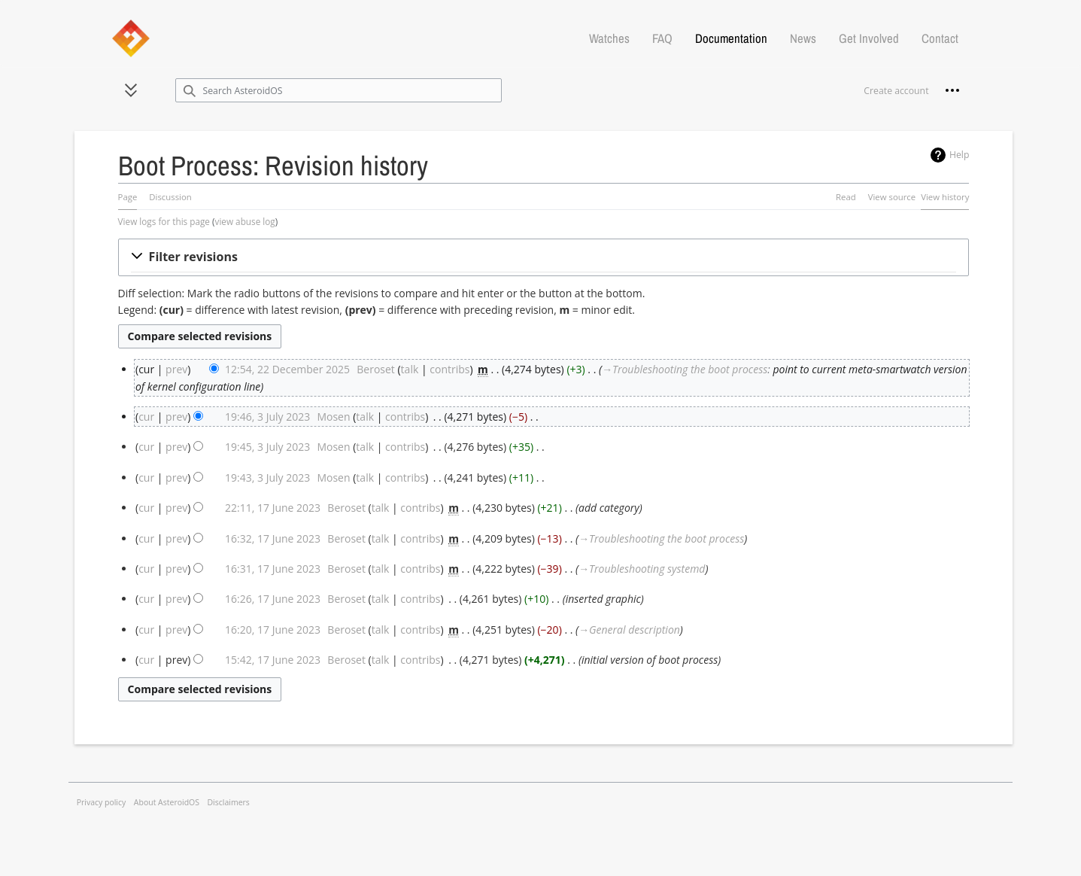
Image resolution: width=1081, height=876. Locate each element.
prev (176, 369)
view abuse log (245, 221)
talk (410, 369)
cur (146, 416)
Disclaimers (229, 802)
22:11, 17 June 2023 (272, 507)
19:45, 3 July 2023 (267, 447)
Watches (609, 38)
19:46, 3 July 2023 (267, 416)
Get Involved (869, 38)
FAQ (662, 38)
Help (959, 154)
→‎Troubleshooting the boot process (684, 369)
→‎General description (629, 629)
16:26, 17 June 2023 (272, 599)
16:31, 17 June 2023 (272, 568)
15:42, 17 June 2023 (272, 659)
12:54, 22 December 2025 (287, 369)
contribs (449, 369)
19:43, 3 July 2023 (267, 477)
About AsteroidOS (166, 802)
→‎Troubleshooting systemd (641, 568)
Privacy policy (101, 802)
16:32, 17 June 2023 (272, 538)
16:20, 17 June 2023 (272, 629)
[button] (131, 90)
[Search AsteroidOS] (339, 90)
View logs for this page (164, 221)
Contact (940, 38)
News (803, 38)
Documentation (731, 38)
